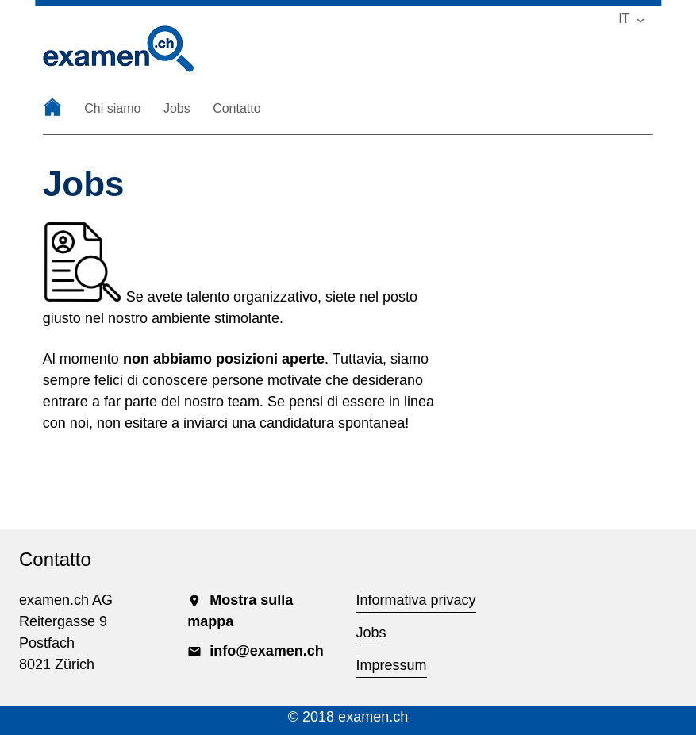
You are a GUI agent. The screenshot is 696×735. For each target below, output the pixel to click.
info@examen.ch (255, 651)
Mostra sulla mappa (240, 610)
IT (623, 18)
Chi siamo (112, 108)
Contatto (236, 108)
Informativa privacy (416, 600)
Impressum (391, 665)
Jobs (176, 108)
